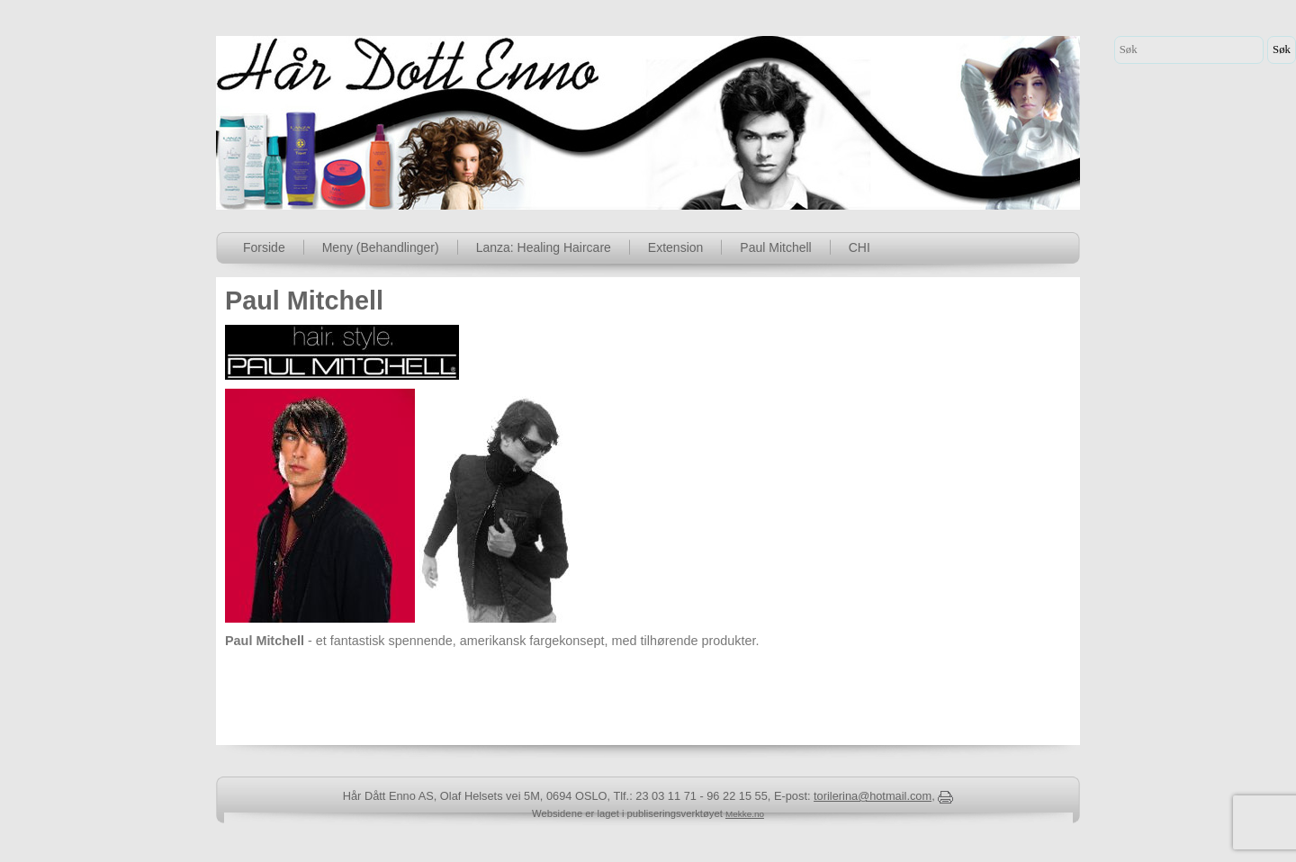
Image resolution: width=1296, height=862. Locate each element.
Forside (264, 247)
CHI (859, 247)
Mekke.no (744, 814)
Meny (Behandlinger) (380, 247)
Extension (675, 247)
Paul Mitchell (775, 247)
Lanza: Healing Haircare (543, 247)
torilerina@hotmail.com (873, 796)
